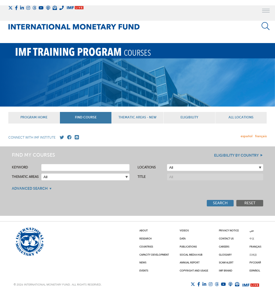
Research (145, 239)
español (246, 136)
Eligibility (189, 117)
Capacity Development (154, 255)
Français (255, 247)
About (143, 230)
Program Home (34, 117)
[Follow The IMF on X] (10, 8)
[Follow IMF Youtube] (41, 8)
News (142, 262)
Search (220, 203)
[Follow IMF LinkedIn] (22, 8)
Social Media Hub (191, 255)
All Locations (241, 117)
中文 (251, 239)
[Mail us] (75, 137)
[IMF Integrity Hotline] (61, 8)
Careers (224, 247)
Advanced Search (30, 189)
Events (143, 271)
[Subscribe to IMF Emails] (55, 8)
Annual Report (190, 262)
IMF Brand (225, 271)
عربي (251, 230)
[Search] (266, 26)
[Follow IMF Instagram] (28, 8)
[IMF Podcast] (48, 8)
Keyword (20, 167)
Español (254, 271)
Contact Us (226, 239)
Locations (147, 167)
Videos (184, 230)
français (261, 136)
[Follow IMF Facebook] (16, 8)
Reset (249, 203)
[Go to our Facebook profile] (68, 137)
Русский (255, 262)
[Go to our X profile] (60, 137)
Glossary (225, 255)
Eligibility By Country (236, 155)
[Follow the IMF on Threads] (34, 8)
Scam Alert (226, 262)
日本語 (253, 255)
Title (142, 177)
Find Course (86, 117)
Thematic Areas (25, 177)
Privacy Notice (229, 230)
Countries (146, 247)
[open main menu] (266, 11)
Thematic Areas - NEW (137, 117)
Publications (188, 247)
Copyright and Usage (194, 271)
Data (183, 239)
